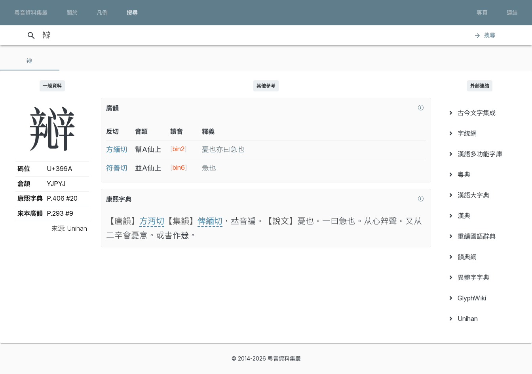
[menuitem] (479, 113)
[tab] (29, 60)
